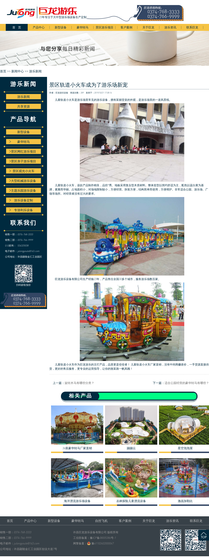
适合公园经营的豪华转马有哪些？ (187, 383)
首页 (10, 521)
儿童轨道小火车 (64, 99)
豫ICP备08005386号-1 (103, 538)
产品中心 (39, 27)
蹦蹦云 (131, 448)
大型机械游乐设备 (22, 181)
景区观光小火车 (21, 171)
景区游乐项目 (104, 27)
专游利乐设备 (21, 210)
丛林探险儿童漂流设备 (131, 501)
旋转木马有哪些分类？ (79, 383)
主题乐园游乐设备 (22, 190)
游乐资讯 (170, 27)
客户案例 (126, 27)
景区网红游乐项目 (22, 151)
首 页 (16, 27)
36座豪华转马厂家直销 (77, 448)
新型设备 (61, 27)
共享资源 (23, 106)
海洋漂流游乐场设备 (77, 501)
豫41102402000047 (102, 543)
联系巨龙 (192, 27)
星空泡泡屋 (185, 448)
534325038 (23, 245)
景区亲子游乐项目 (22, 161)
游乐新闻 (35, 71)
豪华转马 (82, 27)
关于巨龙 (148, 27)
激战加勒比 (185, 501)
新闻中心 (17, 71)
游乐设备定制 (21, 200)
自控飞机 (101, 521)
